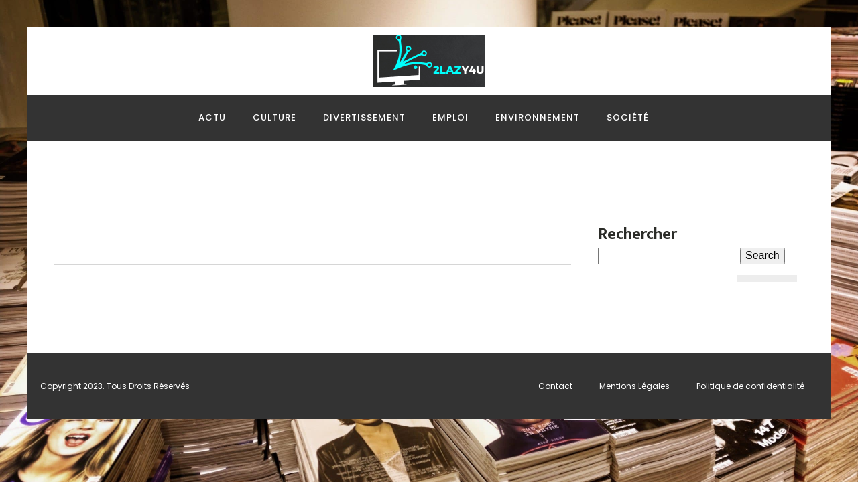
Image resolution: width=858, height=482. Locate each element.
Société (628, 117)
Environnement (537, 117)
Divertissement (364, 117)
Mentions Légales (634, 386)
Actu (212, 117)
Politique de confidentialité (750, 386)
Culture (274, 117)
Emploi (450, 117)
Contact (555, 386)
